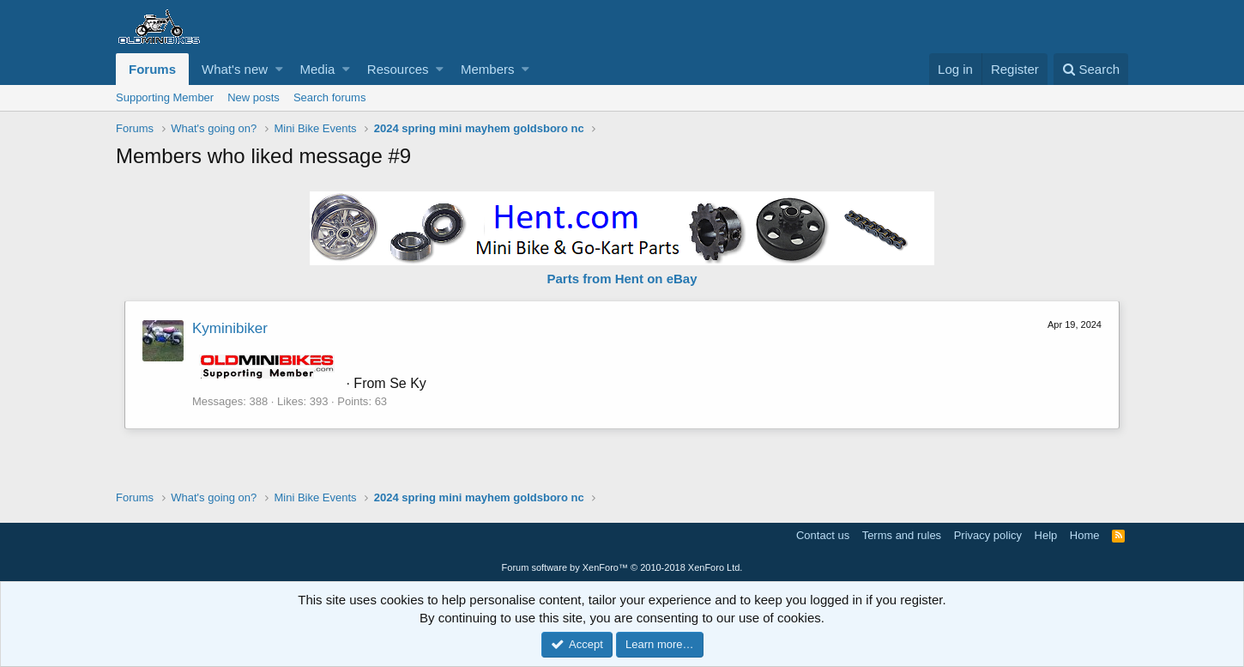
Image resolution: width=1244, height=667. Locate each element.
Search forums (329, 97)
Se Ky (408, 383)
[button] (279, 69)
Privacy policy (988, 535)
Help (1046, 535)
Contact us (822, 535)
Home (1085, 535)
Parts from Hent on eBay (622, 278)
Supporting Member (165, 97)
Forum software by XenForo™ (622, 567)
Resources (398, 69)
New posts (253, 97)
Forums (152, 69)
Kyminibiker (230, 328)
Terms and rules (901, 535)
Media (317, 69)
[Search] (1091, 69)
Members (488, 69)
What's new (235, 69)
